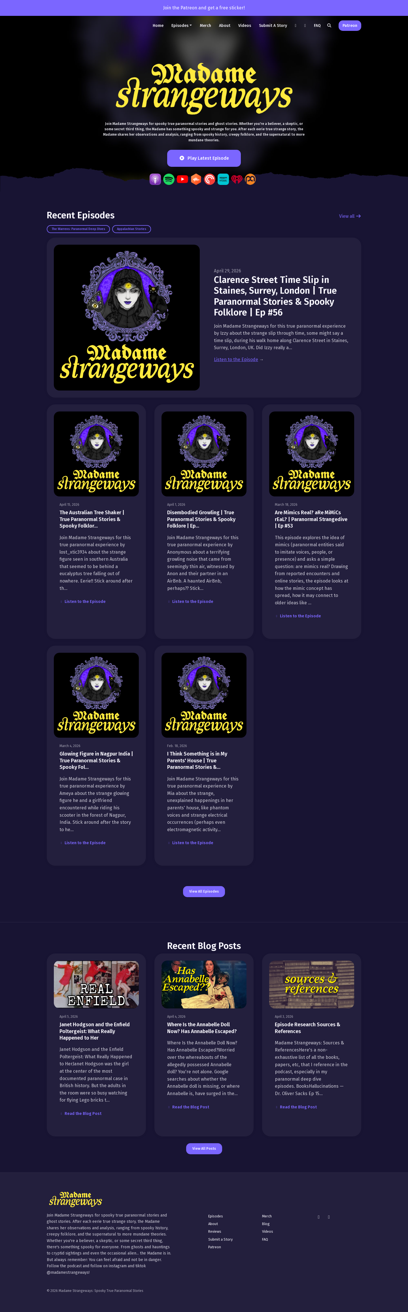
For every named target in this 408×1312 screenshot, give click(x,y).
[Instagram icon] (319, 1217)
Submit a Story (273, 25)
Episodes (179, 25)
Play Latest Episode (204, 158)
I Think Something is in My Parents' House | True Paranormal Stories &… (197, 760)
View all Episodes (204, 891)
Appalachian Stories (131, 229)
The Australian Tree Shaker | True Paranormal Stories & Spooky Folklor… (92, 519)
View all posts (204, 1148)
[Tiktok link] (296, 25)
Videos (244, 25)
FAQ (317, 25)
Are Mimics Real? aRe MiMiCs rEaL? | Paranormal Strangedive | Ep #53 (311, 519)
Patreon (350, 25)
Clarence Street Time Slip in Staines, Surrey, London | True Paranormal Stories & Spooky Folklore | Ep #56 (275, 296)
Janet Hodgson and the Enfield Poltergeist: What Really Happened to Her (95, 1031)
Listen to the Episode (236, 359)
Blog (266, 1224)
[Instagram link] (305, 25)
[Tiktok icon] (329, 1217)
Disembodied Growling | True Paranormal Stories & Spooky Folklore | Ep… (201, 519)
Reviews (214, 1231)
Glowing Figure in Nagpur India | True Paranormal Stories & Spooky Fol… (96, 760)
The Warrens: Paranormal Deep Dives (78, 229)
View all (350, 216)
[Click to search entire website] (329, 25)
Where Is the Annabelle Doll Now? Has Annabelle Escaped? (202, 1027)
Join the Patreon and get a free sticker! (204, 7)
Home (158, 25)
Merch (205, 25)
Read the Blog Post (80, 1113)
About (224, 25)
